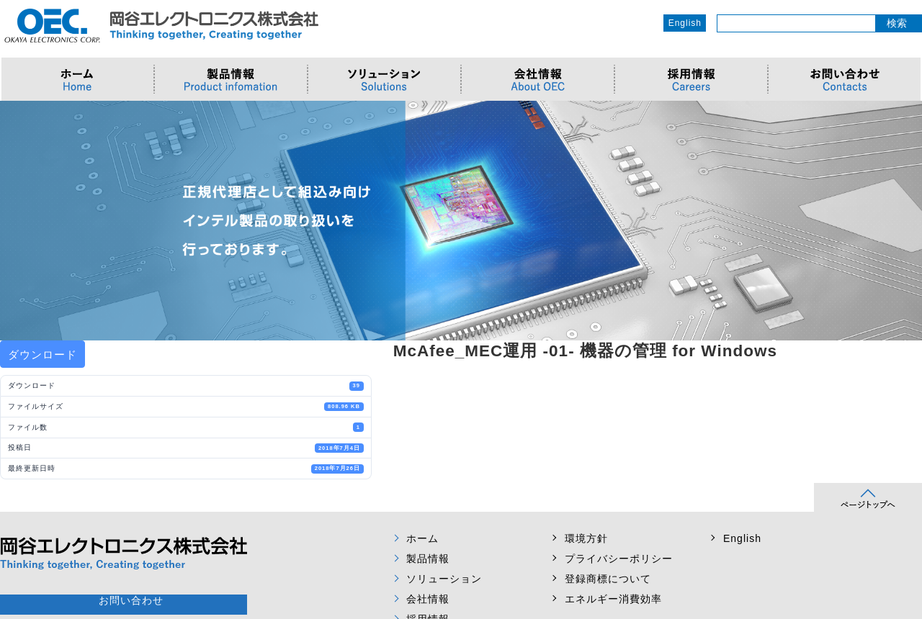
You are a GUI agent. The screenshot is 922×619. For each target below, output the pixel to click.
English (685, 23)
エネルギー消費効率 (613, 599)
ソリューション (444, 578)
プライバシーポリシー (619, 558)
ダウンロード (42, 354)
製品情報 (427, 558)
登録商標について (608, 578)
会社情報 (427, 599)
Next (903, 220)
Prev (18, 220)
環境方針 (586, 538)
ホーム (422, 538)
